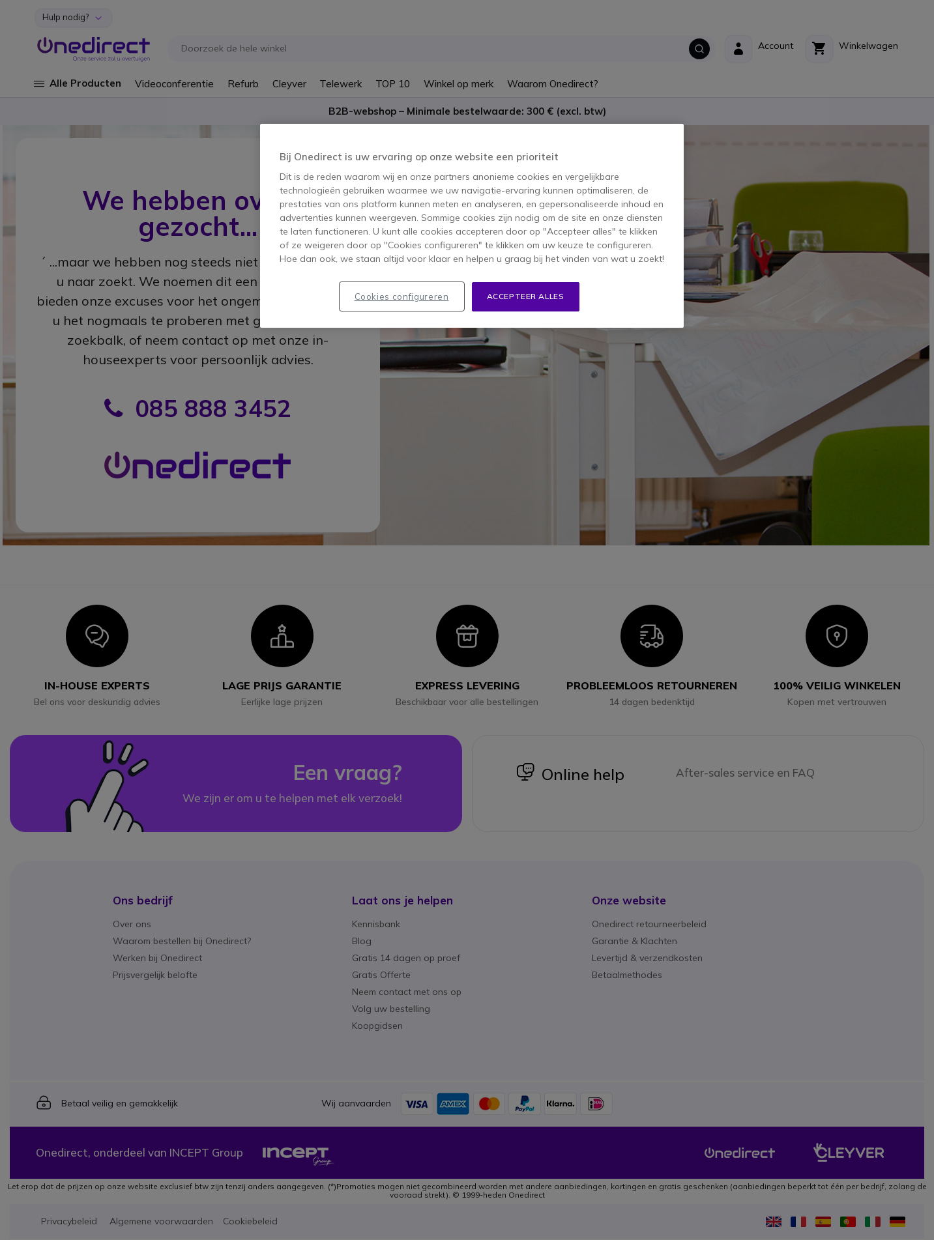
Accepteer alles (525, 296)
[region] (472, 226)
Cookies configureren (402, 296)
